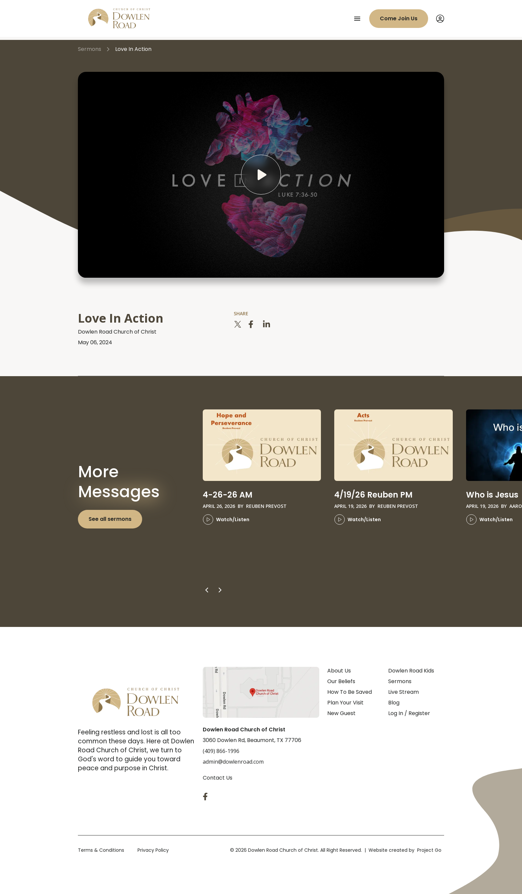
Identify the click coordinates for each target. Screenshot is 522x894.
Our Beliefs (341, 681)
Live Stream (403, 692)
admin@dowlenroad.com (233, 761)
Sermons (399, 681)
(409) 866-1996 (221, 751)
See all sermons (110, 519)
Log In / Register (409, 713)
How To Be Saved (349, 692)
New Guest (341, 713)
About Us (339, 670)
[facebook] (252, 324)
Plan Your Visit (345, 702)
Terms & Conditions (101, 850)
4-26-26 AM (227, 494)
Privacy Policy (153, 850)
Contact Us (217, 778)
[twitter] (238, 324)
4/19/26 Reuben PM (373, 494)
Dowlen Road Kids (411, 670)
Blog (393, 702)
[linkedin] (267, 324)
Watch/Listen (226, 519)
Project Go (429, 850)
